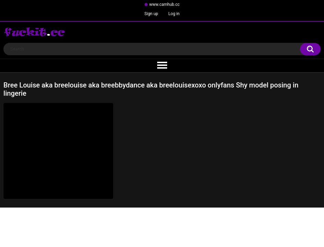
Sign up (151, 13)
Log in (174, 13)
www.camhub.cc (164, 4)
